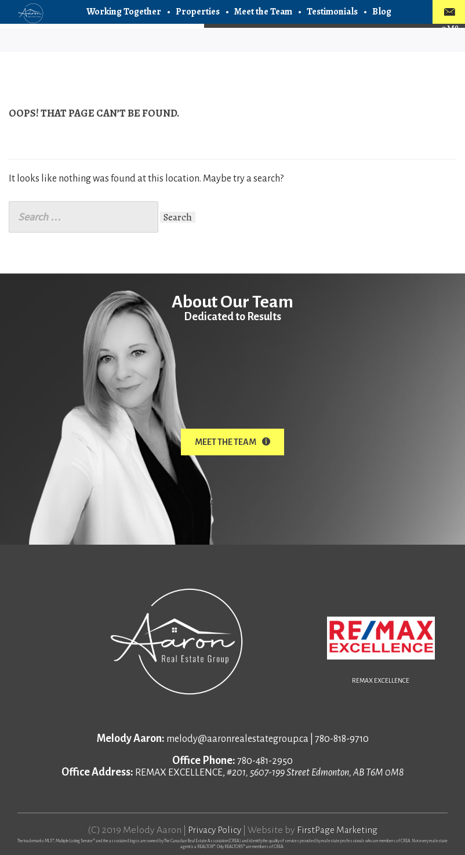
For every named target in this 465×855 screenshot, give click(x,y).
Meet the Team (263, 11)
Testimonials (332, 11)
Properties (198, 11)
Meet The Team (232, 442)
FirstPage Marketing (339, 828)
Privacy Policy (212, 828)
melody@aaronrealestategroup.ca (237, 737)
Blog (381, 11)
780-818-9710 (342, 737)
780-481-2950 (265, 759)
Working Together (123, 11)
